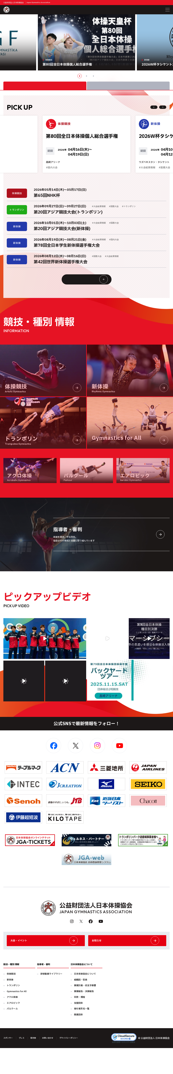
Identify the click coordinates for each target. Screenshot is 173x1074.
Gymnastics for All (17, 1017)
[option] (86, 42)
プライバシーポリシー (80, 1064)
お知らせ (127, 963)
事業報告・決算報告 (84, 1017)
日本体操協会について (85, 1000)
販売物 (38, 1064)
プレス (24, 1064)
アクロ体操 (12, 1023)
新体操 (10, 1005)
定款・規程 (79, 1023)
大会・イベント (46, 963)
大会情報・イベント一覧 (93, 295)
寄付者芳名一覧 (81, 1034)
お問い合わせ (55, 1064)
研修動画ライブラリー (51, 1000)
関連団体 (78, 1040)
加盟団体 (78, 1029)
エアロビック (13, 1029)
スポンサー (9, 1064)
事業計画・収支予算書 (85, 1011)
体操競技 (11, 1000)
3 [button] (93, 76)
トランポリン (13, 1011)
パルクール (12, 1034)
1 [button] (79, 76)
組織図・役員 (80, 1005)
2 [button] (86, 76)
